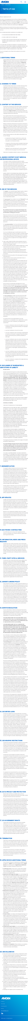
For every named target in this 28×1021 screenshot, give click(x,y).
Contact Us (2, 1001)
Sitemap (2, 1008)
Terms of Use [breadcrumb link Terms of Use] (7, 4)
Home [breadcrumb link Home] (2, 4)
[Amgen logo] (5, 2)
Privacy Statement (4, 1006)
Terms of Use (3, 1003)
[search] (21, 2)
